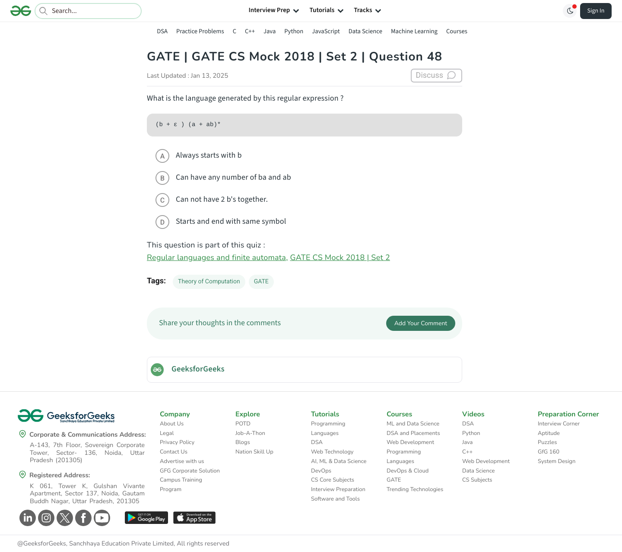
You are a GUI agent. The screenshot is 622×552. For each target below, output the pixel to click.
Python (293, 31)
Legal (167, 433)
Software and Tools (335, 499)
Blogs (242, 442)
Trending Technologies (415, 489)
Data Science (365, 31)
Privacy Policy (177, 442)
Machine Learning (414, 31)
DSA (162, 31)
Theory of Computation (209, 281)
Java (269, 31)
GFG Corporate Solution (190, 471)
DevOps (321, 471)
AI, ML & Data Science (339, 461)
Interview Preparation (338, 489)
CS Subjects (477, 480)
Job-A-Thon (250, 433)
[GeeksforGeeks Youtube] (101, 518)
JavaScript (326, 31)
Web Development (410, 442)
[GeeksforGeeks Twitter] (63, 518)
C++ (250, 31)
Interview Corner (559, 424)
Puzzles (547, 442)
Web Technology (332, 452)
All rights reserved (203, 543)
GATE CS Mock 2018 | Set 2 (340, 258)
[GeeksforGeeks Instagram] (45, 518)
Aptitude (549, 433)
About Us (172, 424)
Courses (456, 31)
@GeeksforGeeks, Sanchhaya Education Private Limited (95, 543)
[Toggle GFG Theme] (570, 11)
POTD (243, 424)
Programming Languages (328, 428)
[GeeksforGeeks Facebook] (82, 518)
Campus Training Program (181, 484)
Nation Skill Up (254, 452)
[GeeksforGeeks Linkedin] (26, 518)
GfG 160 (548, 452)
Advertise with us (182, 461)
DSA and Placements (413, 433)
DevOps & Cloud (407, 471)
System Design (556, 461)
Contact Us (173, 452)
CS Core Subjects (332, 480)
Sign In (596, 10)
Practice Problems (200, 31)
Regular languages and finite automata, (217, 258)
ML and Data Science (413, 424)
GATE (261, 281)
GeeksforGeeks (198, 369)
